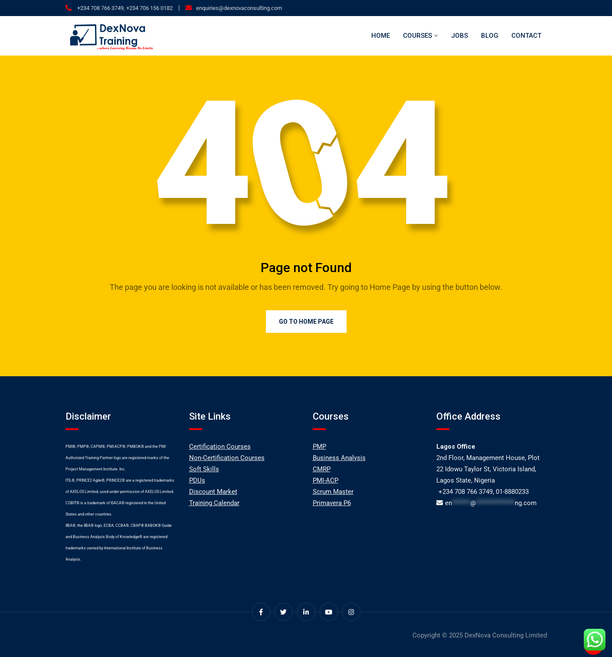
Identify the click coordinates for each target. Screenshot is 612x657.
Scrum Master (333, 492)
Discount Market (213, 492)
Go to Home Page (306, 321)
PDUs (197, 480)
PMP (319, 446)
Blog (489, 35)
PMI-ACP (325, 480)
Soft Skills (204, 469)
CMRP (322, 469)
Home (380, 35)
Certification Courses (220, 446)
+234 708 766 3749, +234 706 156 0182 (124, 8)
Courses (417, 35)
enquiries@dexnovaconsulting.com (239, 8)
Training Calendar (214, 503)
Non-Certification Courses (227, 458)
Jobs (459, 35)
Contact (526, 35)
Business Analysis (339, 458)
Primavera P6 (332, 503)
